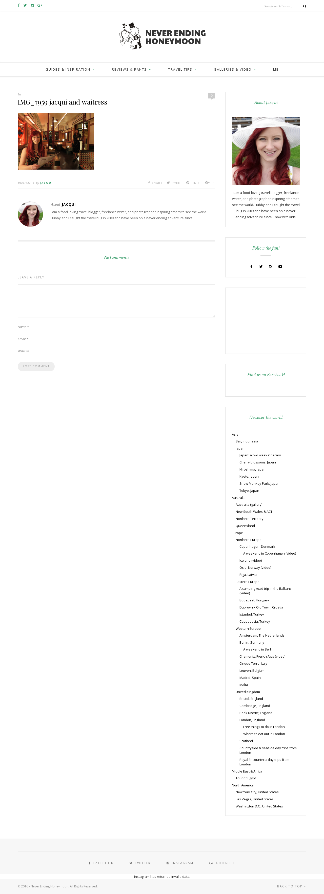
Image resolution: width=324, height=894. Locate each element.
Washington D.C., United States (259, 806)
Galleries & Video (233, 69)
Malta (243, 684)
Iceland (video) (250, 560)
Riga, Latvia (248, 574)
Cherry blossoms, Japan (257, 462)
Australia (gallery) (249, 504)
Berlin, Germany (251, 642)
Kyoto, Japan (249, 476)
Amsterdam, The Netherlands (262, 635)
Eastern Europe (247, 581)
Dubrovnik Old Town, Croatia (261, 607)
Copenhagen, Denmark (257, 546)
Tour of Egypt (246, 778)
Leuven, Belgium (252, 670)
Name (23, 326)
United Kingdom (248, 691)
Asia (235, 434)
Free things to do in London (264, 726)
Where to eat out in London (264, 734)
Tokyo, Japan (249, 490)
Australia (239, 497)
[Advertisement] (263, 320)
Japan (240, 448)
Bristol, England (251, 698)
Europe (237, 533)
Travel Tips (180, 69)
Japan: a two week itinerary (260, 455)
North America (243, 785)
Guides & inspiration (68, 69)
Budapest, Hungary (254, 600)
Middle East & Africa (247, 771)
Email (23, 339)
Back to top (291, 886)
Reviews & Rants (129, 69)
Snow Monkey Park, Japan (259, 483)
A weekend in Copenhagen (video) (269, 553)
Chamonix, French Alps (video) (262, 656)
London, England (252, 720)
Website (23, 351)
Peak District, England (255, 712)
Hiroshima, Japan (252, 469)
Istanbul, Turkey (251, 614)
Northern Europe (248, 539)
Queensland (245, 525)
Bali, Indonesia (247, 441)
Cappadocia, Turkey (254, 621)
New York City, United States (257, 792)
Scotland (246, 741)
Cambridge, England (254, 705)
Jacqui (46, 183)
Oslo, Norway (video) (255, 567)
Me (276, 69)
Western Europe (248, 628)
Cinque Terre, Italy (253, 663)
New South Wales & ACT (254, 511)
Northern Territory (250, 518)
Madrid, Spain (250, 677)
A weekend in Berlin (258, 649)
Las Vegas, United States (255, 799)
